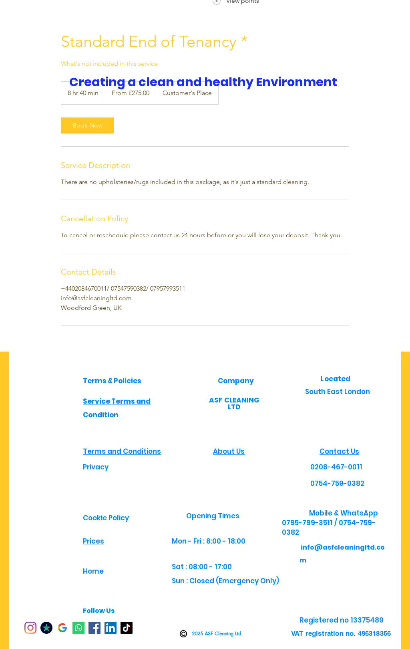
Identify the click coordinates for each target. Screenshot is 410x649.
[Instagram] (30, 628)
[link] (87, 125)
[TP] (46, 628)
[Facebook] (94, 628)
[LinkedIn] (111, 628)
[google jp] (62, 628)
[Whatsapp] (78, 628)
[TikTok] (127, 628)
